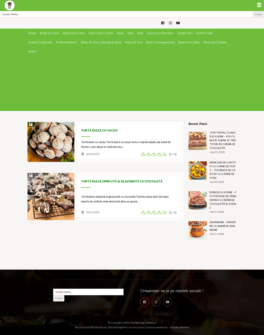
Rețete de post (133, 42)
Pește (140, 33)
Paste (130, 33)
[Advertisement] (131, 83)
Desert (32, 33)
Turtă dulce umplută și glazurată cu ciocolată (121, 181)
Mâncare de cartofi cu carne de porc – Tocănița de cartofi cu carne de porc (223, 170)
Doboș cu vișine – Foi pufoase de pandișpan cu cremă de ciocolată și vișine (223, 200)
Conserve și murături (160, 33)
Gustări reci (184, 33)
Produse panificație (40, 42)
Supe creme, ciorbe (101, 33)
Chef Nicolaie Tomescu (142, 322)
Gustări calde (204, 33)
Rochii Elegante (118, 327)
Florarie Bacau (99, 327)
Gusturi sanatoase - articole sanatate (167, 327)
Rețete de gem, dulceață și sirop (101, 42)
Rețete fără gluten (215, 42)
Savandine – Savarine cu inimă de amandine (223, 226)
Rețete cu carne (50, 33)
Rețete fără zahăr (189, 42)
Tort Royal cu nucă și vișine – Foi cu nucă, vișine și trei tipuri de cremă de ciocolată (223, 140)
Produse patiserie (66, 42)
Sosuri (32, 51)
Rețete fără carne (74, 33)
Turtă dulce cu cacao (99, 130)
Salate (120, 33)
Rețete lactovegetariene (160, 42)
